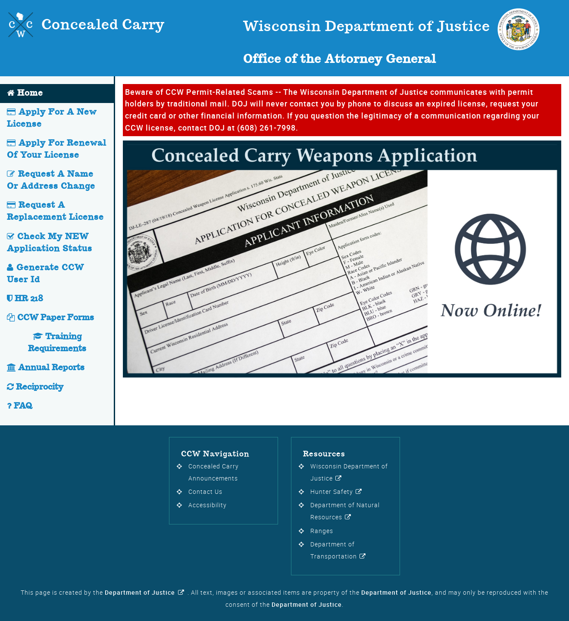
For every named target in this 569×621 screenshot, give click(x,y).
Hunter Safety (331, 492)
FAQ (19, 406)
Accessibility (207, 505)
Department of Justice (140, 592)
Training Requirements (57, 342)
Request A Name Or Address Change (51, 180)
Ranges (321, 531)
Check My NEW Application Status (49, 242)
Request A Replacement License (55, 211)
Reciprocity (35, 387)
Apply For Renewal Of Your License (56, 149)
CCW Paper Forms (50, 317)
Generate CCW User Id (45, 273)
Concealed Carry (103, 25)
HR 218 (25, 298)
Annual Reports (45, 367)
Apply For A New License (52, 118)
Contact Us (205, 492)
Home (25, 93)
